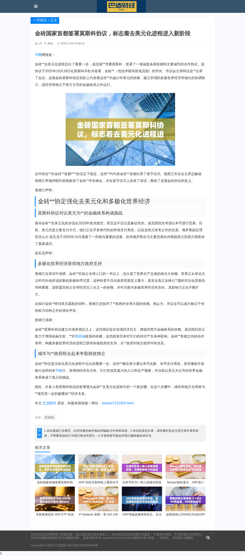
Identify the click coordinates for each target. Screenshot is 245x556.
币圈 (38, 55)
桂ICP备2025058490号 (82, 545)
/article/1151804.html (118, 403)
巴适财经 (49, 403)
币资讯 (42, 20)
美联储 (80, 336)
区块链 (49, 417)
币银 (58, 370)
